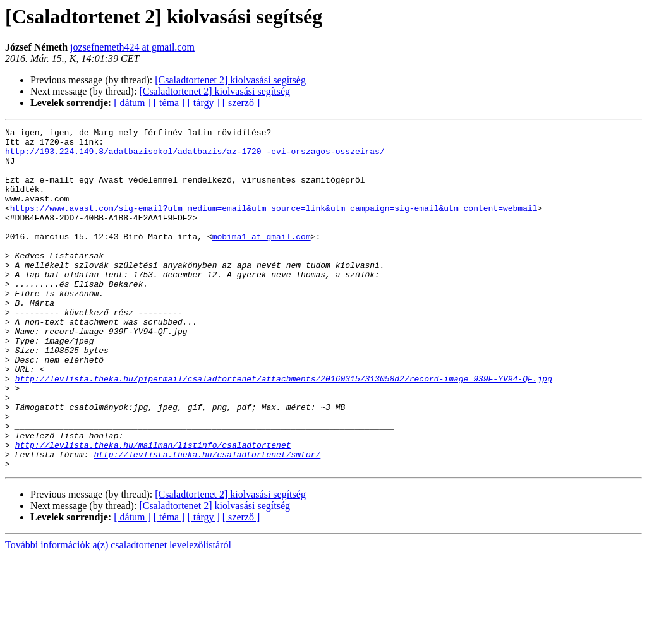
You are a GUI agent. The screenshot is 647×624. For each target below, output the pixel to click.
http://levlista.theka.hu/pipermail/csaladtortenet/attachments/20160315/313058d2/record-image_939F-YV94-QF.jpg (283, 429)
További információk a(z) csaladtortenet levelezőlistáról (118, 613)
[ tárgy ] (204, 102)
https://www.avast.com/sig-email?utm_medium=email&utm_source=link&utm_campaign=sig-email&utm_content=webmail (274, 225)
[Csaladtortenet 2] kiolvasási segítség (230, 80)
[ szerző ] (241, 102)
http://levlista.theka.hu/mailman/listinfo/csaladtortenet (153, 509)
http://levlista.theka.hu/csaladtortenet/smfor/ (207, 520)
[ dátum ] (132, 102)
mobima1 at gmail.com (261, 259)
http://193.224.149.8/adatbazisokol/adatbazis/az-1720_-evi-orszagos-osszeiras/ (195, 156)
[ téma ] (169, 102)
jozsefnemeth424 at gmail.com (132, 47)
